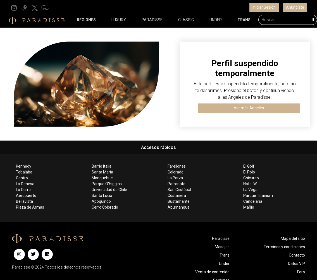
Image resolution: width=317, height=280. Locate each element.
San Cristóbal (179, 189)
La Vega (250, 189)
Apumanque (179, 207)
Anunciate (295, 7)
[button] (14, 7)
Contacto (297, 255)
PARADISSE (152, 20)
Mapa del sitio (293, 238)
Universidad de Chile (109, 189)
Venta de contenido (212, 272)
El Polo (249, 172)
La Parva (175, 178)
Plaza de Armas (30, 207)
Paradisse (221, 238)
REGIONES (86, 20)
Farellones (177, 166)
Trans (225, 255)
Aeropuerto (26, 195)
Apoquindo (101, 201)
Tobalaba (24, 172)
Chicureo (251, 178)
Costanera (177, 195)
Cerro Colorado (105, 207)
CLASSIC (186, 20)
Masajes (222, 247)
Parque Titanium (258, 195)
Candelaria (252, 201)
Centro (22, 178)
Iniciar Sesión (264, 7)
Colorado (175, 172)
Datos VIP (296, 263)
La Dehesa (25, 184)
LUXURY (118, 20)
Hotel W (250, 184)
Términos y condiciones (284, 247)
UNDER (215, 20)
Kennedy (23, 166)
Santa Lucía (102, 195)
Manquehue (102, 178)
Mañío (248, 207)
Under (224, 263)
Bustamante (179, 201)
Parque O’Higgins (107, 184)
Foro (301, 272)
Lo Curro (23, 189)
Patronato (176, 184)
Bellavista (24, 201)
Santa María (102, 172)
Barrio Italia (101, 166)
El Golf (248, 166)
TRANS (244, 20)
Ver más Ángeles (249, 108)
